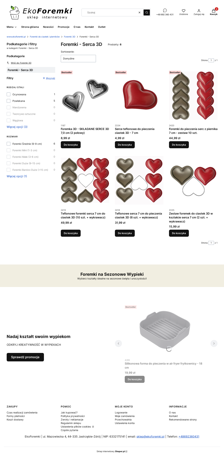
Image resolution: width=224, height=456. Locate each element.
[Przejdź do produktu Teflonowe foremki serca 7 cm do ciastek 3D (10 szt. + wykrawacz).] (85, 180)
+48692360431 (188, 436)
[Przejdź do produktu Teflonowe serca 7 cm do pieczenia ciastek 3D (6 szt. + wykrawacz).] (139, 180)
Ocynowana (19, 94)
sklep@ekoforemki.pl (150, 436)
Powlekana (18, 100)
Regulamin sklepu (71, 423)
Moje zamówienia (125, 415)
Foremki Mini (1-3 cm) (24, 150)
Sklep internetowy (111, 451)
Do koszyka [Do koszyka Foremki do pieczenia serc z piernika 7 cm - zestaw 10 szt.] (179, 144)
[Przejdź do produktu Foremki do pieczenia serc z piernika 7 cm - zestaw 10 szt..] (193, 95)
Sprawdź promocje (25, 357)
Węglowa (17, 120)
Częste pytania (69, 430)
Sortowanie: (67, 51)
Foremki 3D (69, 36)
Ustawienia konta (125, 423)
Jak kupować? (69, 412)
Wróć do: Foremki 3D (19, 62)
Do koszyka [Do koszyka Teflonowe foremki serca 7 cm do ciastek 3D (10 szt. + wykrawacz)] (71, 233)
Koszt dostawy (15, 419)
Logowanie (121, 412)
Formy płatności (16, 415)
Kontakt (173, 415)
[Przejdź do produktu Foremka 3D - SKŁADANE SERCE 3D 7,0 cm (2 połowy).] (85, 95)
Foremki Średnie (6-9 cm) (27, 143)
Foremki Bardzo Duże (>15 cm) (30, 169)
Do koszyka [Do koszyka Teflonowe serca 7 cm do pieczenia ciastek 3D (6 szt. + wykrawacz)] (125, 233)
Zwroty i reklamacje (72, 419)
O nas (172, 412)
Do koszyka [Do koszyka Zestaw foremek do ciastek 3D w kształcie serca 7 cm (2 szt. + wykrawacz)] (179, 233)
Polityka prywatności (73, 415)
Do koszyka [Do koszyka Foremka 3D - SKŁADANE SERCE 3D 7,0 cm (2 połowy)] (71, 144)
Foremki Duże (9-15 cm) (26, 163)
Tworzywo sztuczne (23, 113)
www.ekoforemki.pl (16, 36)
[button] (147, 12)
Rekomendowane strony (183, 419)
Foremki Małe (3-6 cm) (25, 156)
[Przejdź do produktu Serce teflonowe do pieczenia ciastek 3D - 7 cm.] (139, 95)
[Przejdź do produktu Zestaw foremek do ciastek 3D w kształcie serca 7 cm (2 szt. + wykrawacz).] (193, 180)
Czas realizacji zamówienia (22, 412)
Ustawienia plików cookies (76, 426)
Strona (204, 60)
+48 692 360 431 (165, 14)
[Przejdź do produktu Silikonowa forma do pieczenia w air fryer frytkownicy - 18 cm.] (165, 330)
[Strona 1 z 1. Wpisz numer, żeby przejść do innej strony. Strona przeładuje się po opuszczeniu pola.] (211, 60)
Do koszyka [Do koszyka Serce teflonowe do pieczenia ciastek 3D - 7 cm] (125, 144)
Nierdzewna (19, 107)
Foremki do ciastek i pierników (45, 36)
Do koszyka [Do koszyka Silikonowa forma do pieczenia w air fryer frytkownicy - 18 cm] (135, 379)
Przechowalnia (123, 419)
